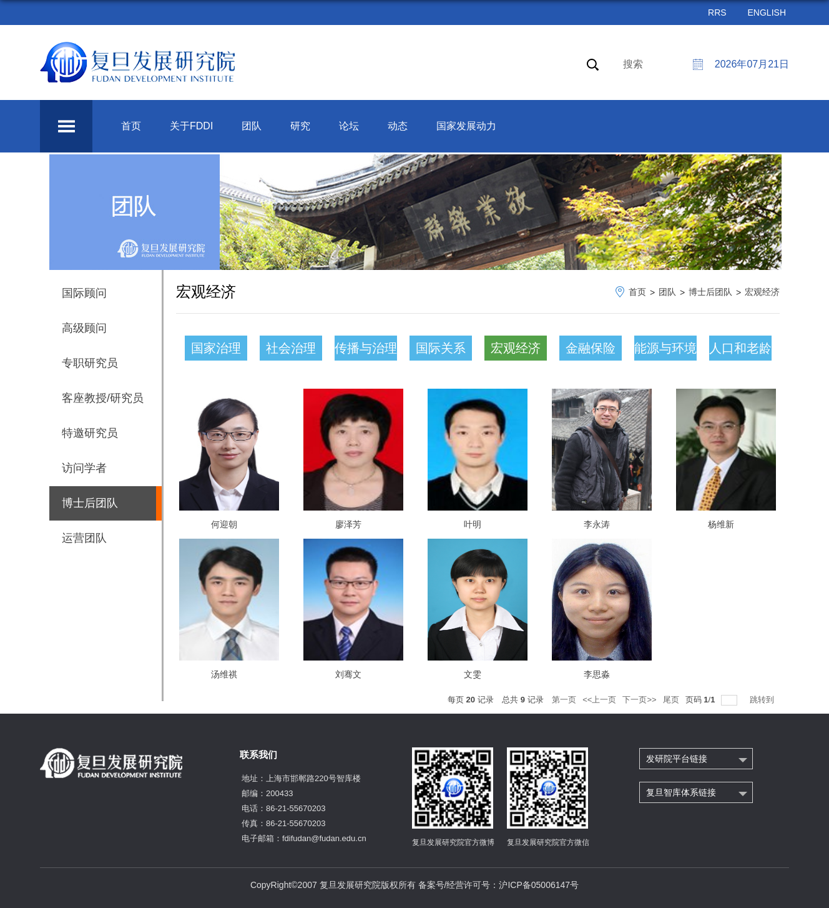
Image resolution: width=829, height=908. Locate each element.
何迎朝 (224, 524)
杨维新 (721, 524)
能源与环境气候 (665, 351)
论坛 (349, 126)
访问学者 (84, 468)
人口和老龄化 (740, 351)
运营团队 (84, 538)
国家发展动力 (466, 126)
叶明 (472, 524)
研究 (300, 126)
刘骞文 (348, 674)
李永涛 (597, 524)
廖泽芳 (348, 524)
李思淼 (597, 674)
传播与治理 (366, 348)
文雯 (472, 674)
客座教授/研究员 (103, 398)
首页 (131, 126)
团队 (252, 126)
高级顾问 (84, 328)
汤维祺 (224, 674)
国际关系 (441, 348)
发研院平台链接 (676, 759)
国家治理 (216, 348)
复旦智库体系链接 (681, 792)
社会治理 (291, 348)
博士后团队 (710, 292)
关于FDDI (191, 126)
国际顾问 (84, 293)
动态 (398, 126)
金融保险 (591, 348)
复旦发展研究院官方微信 (548, 842)
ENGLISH (767, 12)
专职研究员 (90, 363)
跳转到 (763, 699)
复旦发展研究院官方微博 (453, 842)
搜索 (633, 64)
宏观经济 (762, 292)
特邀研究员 (90, 433)
